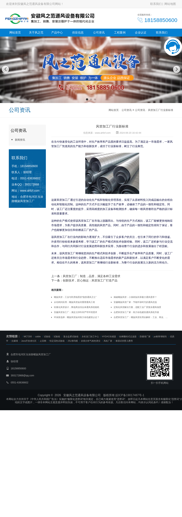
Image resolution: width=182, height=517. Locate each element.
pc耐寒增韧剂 (160, 336)
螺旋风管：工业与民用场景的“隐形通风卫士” (75, 297)
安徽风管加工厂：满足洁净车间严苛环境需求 (75, 312)
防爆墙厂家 (145, 336)
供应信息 (78, 32)
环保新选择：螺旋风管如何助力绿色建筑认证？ (76, 317)
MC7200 (28, 336)
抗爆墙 (15, 341)
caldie (38, 336)
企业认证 (140, 32)
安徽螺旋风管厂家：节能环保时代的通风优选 (135, 302)
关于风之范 (36, 32)
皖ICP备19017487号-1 (129, 395)
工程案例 (120, 32)
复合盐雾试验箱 (70, 336)
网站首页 (15, 32)
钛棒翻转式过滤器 (127, 336)
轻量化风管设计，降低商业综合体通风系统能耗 (76, 307)
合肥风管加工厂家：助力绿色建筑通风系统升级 (136, 312)
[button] (87, 99)
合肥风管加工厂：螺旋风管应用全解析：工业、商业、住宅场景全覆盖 (141, 317)
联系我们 (156, 3)
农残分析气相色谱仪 (90, 341)
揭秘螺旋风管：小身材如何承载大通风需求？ (135, 297)
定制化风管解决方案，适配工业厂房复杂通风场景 (137, 307)
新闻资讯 (18, 139)
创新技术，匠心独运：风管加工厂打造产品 (90, 280)
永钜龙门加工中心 (90, 336)
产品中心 (57, 32)
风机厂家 (108, 341)
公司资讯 (99, 32)
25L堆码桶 (73, 341)
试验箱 (47, 336)
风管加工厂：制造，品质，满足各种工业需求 (91, 276)
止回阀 (43, 341)
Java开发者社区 (29, 341)
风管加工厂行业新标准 (160, 110)
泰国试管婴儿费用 (124, 341)
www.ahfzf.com (30, 190)
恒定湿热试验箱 (57, 341)
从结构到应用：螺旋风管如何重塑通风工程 (74, 302)
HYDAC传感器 (109, 336)
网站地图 (170, 3)
